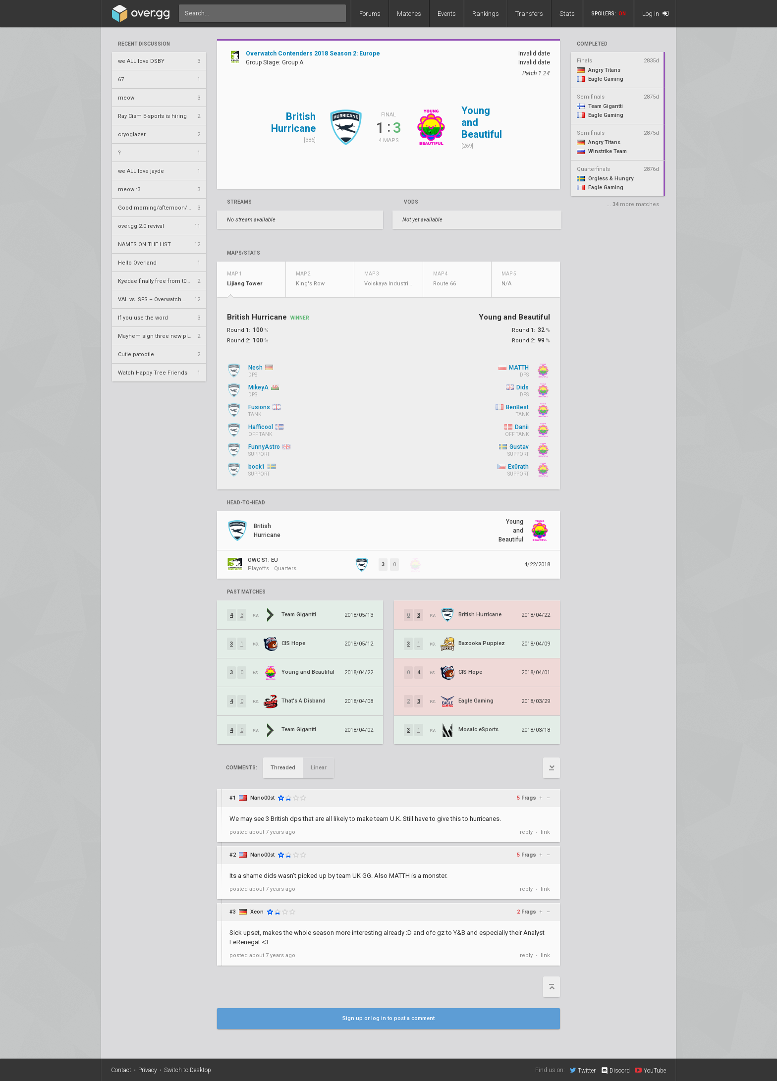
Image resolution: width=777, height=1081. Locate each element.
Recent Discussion (144, 44)
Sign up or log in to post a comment (388, 1018)
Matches (409, 13)
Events (447, 13)
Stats (567, 13)
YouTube (650, 1070)
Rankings (485, 13)
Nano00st (262, 798)
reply (526, 832)
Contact (121, 1070)
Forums (370, 13)
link (545, 832)
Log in (655, 13)
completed (592, 44)
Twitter (583, 1070)
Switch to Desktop (187, 1070)
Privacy (147, 1070)
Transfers (529, 13)
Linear (319, 767)
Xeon (257, 912)
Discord (615, 1071)
